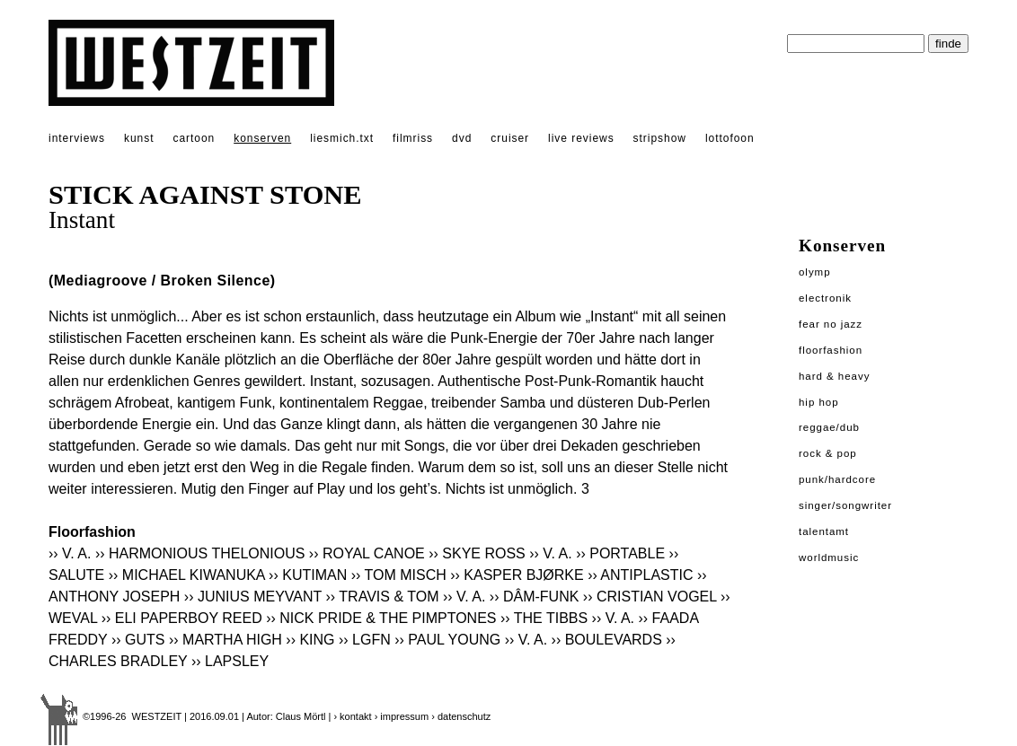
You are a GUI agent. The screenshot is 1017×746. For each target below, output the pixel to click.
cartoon (193, 138)
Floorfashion (830, 350)
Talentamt (824, 531)
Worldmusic (829, 557)
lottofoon (730, 138)
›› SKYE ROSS (477, 553)
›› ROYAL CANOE (367, 553)
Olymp (815, 272)
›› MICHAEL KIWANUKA (187, 575)
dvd (462, 138)
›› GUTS (138, 639)
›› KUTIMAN (308, 575)
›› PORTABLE (620, 553)
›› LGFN (365, 639)
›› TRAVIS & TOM (382, 596)
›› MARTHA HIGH (225, 639)
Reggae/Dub (829, 427)
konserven (262, 138)
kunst (139, 138)
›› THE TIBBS (544, 618)
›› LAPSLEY (230, 661)
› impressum (402, 716)
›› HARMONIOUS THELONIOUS (200, 553)
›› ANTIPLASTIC (640, 575)
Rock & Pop (828, 453)
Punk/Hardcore (837, 479)
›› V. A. (70, 553)
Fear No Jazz (830, 324)
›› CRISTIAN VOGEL (650, 596)
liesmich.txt (342, 138)
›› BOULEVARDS (607, 639)
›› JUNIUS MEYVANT (253, 596)
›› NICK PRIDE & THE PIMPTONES (381, 618)
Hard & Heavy (834, 376)
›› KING (310, 639)
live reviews (581, 138)
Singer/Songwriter (845, 505)
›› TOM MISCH (399, 575)
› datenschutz (461, 716)
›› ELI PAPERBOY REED (182, 618)
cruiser (510, 138)
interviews (77, 138)
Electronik (825, 298)
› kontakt (352, 716)
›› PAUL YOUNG (447, 639)
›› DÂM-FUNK (534, 596)
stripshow (659, 138)
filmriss (413, 138)
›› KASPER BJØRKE (516, 575)
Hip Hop (819, 402)
